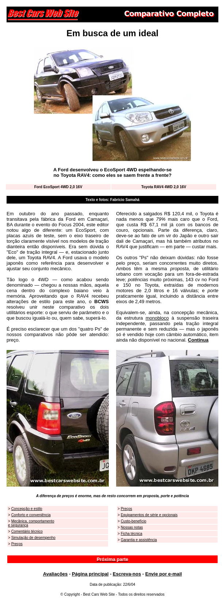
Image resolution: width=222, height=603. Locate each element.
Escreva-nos (127, 574)
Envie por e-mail (163, 574)
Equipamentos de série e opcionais (149, 515)
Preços (17, 544)
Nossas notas (132, 527)
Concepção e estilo (26, 509)
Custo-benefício (133, 521)
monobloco (157, 318)
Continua (198, 340)
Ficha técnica (131, 534)
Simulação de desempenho (33, 538)
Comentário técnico (27, 531)
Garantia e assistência (139, 540)
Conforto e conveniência (31, 515)
